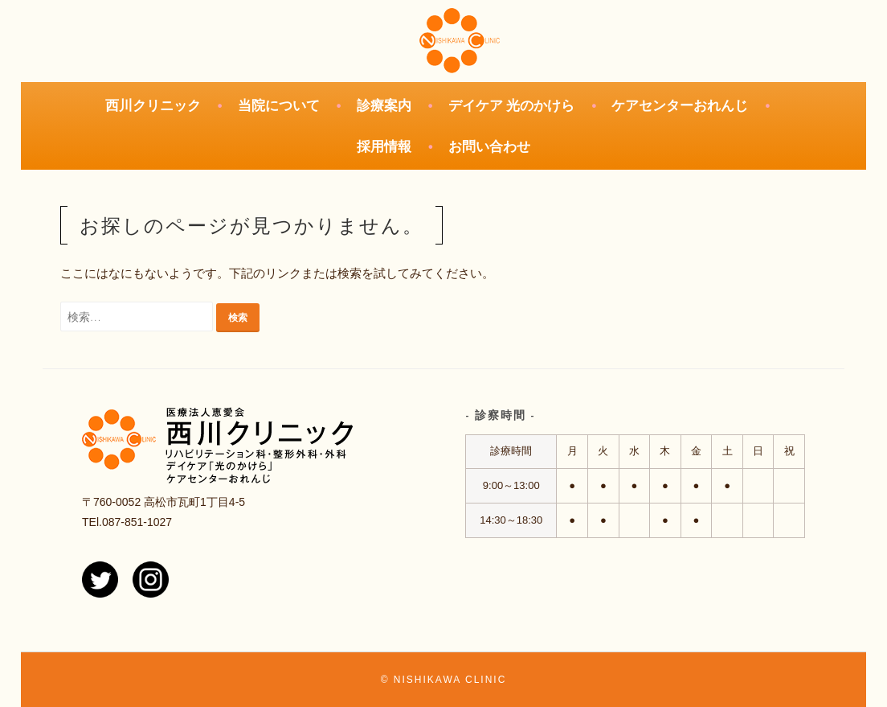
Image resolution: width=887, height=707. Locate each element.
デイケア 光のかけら (511, 105)
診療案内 (384, 105)
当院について (279, 105)
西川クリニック (153, 105)
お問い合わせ (489, 146)
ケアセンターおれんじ (679, 105)
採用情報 (384, 146)
